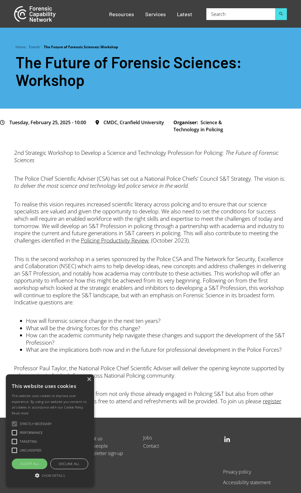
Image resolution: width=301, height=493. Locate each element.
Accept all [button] (29, 464)
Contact (151, 446)
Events (34, 46)
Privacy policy (237, 472)
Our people (96, 446)
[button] (50, 475)
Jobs (147, 437)
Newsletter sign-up (103, 453)
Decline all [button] (69, 464)
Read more (20, 413)
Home (21, 46)
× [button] (89, 379)
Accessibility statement (247, 482)
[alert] (50, 430)
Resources (121, 13)
